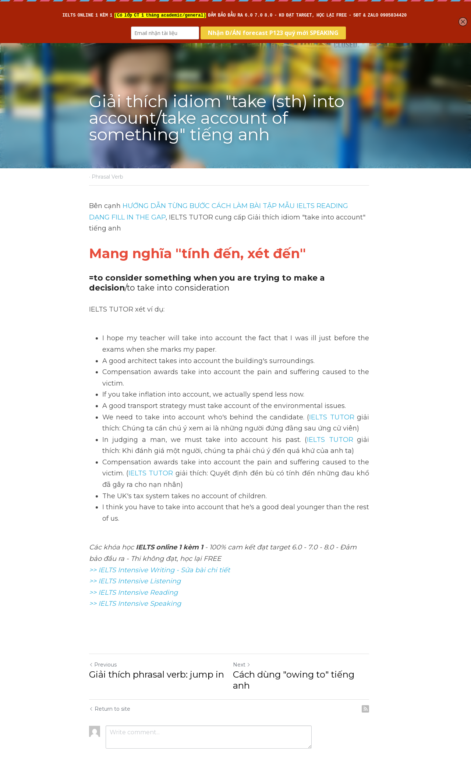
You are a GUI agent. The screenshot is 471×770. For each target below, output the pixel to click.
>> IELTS (103, 592)
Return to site (109, 686)
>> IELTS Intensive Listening (135, 570)
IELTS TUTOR (343, 406)
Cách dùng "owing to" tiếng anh (309, 663)
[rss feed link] (378, 686)
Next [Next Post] (248, 653)
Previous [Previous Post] (103, 653)
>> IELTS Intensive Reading (133, 581)
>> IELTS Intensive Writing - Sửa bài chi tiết (159, 559)
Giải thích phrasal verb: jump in (156, 663)
